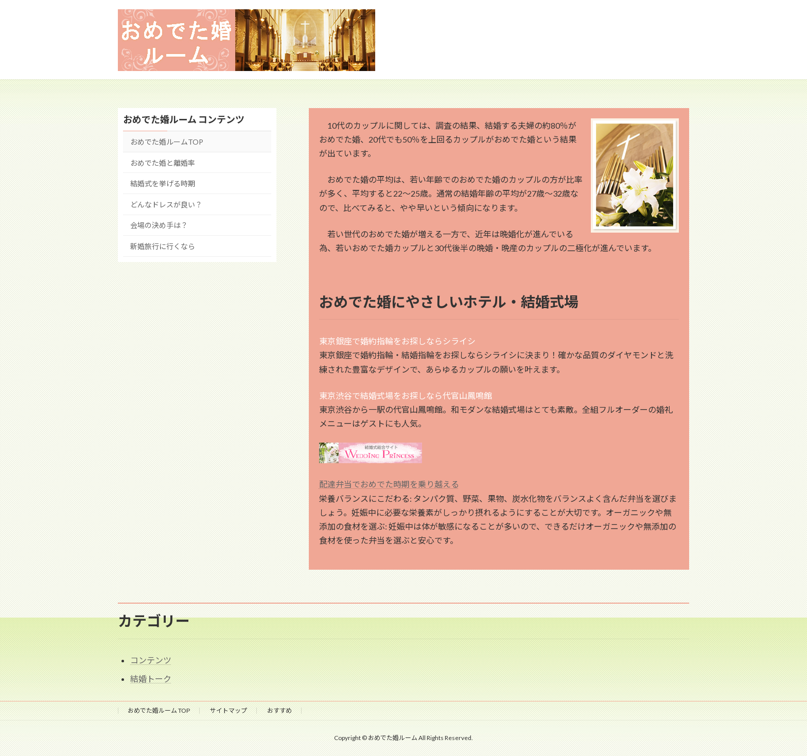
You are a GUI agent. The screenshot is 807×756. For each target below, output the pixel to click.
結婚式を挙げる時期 (162, 183)
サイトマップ (228, 710)
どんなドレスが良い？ (166, 204)
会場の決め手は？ (159, 225)
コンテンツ (150, 660)
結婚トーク (150, 678)
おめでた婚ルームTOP (166, 141)
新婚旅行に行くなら (162, 246)
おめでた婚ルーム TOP (159, 710)
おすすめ (279, 710)
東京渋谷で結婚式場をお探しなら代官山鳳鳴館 (405, 395)
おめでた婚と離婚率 (162, 162)
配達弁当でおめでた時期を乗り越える (389, 484)
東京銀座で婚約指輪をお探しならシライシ (397, 341)
